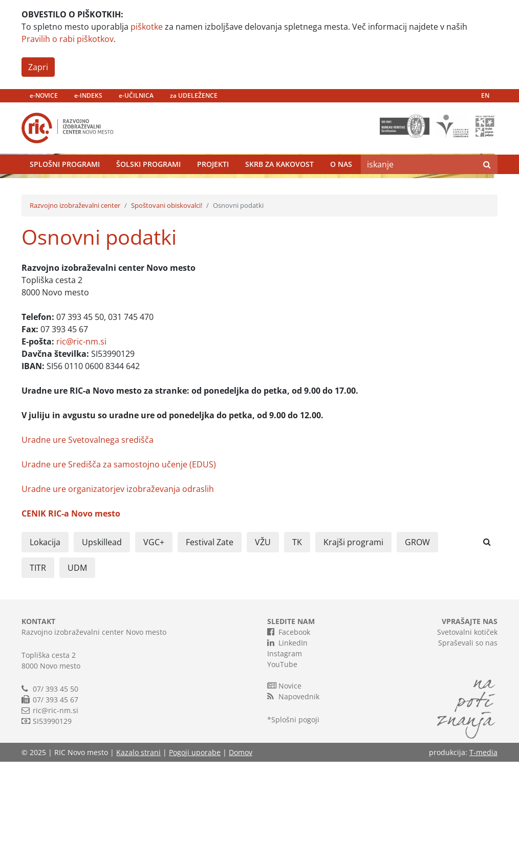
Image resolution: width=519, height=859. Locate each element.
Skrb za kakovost (279, 189)
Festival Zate (209, 639)
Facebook (288, 729)
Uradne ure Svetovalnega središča (87, 537)
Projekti (213, 189)
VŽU (263, 639)
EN (485, 95)
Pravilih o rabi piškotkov (67, 39)
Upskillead (102, 639)
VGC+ (153, 639)
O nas (341, 189)
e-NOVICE (44, 95)
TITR (38, 665)
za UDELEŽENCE (194, 95)
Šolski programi (148, 189)
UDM (77, 665)
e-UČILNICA (136, 95)
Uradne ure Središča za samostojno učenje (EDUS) (118, 561)
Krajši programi (353, 639)
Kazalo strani (138, 849)
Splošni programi (65, 189)
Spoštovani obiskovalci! (166, 302)
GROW (417, 639)
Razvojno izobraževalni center (75, 302)
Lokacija (45, 639)
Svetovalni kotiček (467, 729)
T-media (483, 849)
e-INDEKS (88, 95)
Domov (240, 849)
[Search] (419, 189)
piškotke (147, 26)
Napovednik (293, 793)
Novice (284, 783)
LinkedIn (287, 740)
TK (297, 639)
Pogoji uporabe (195, 849)
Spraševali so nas (468, 740)
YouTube (282, 761)
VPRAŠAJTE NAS (470, 718)
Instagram (284, 751)
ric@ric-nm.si (81, 438)
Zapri (38, 67)
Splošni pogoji (295, 817)
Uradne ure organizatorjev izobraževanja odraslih (117, 586)
